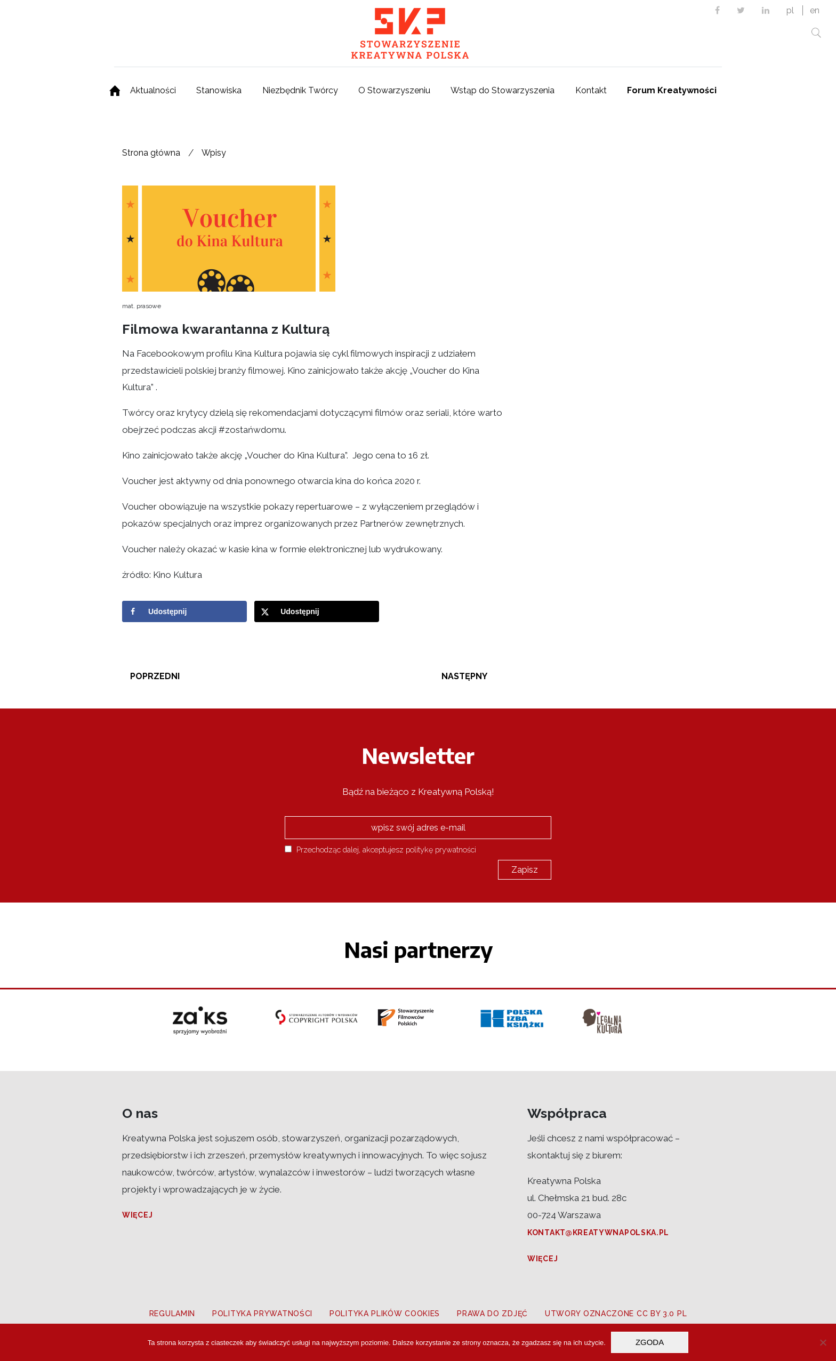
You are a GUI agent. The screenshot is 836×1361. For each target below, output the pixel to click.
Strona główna (151, 153)
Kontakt (591, 90)
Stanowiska (219, 90)
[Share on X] (316, 611)
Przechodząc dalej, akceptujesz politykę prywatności (380, 849)
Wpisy (214, 153)
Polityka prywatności (262, 1313)
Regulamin (172, 1313)
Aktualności (153, 90)
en (814, 10)
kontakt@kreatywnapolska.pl (598, 1232)
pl (790, 10)
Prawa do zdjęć (492, 1313)
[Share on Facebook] (184, 611)
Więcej (137, 1215)
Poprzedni (155, 676)
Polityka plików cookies (384, 1313)
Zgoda (650, 1342)
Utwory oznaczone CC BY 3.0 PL (616, 1313)
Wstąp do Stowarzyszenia (502, 90)
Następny (464, 676)
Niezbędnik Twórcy (300, 90)
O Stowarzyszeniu (394, 90)
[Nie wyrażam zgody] (822, 1342)
